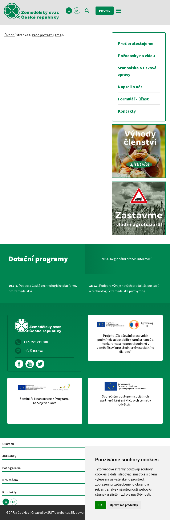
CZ (69, 10)
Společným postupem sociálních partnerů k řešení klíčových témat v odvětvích (125, 400)
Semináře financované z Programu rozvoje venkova (44, 401)
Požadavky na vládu (136, 55)
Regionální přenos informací (126, 259)
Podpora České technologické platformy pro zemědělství (42, 288)
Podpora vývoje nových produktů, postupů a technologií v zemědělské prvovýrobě (124, 288)
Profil (104, 10)
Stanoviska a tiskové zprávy (137, 71)
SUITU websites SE (60, 512)
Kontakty (127, 111)
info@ (33, 350)
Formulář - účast (133, 98)
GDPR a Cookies (17, 512)
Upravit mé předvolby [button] (124, 505)
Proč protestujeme (46, 35)
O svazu (8, 444)
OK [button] (100, 505)
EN (76, 10)
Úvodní (9, 35)
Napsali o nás (130, 86)
